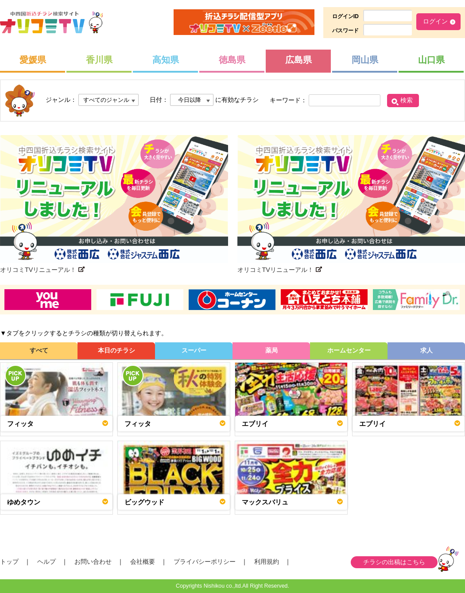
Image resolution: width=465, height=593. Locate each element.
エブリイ (255, 423)
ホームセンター (349, 350)
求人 (426, 350)
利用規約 (266, 561)
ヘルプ (46, 561)
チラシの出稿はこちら (394, 562)
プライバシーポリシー (205, 561)
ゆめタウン (23, 502)
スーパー (194, 350)
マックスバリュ (265, 502)
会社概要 (142, 561)
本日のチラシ (116, 350)
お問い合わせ (93, 561)
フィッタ (20, 423)
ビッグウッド (144, 502)
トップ (9, 561)
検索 (406, 100)
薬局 (271, 350)
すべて (39, 350)
